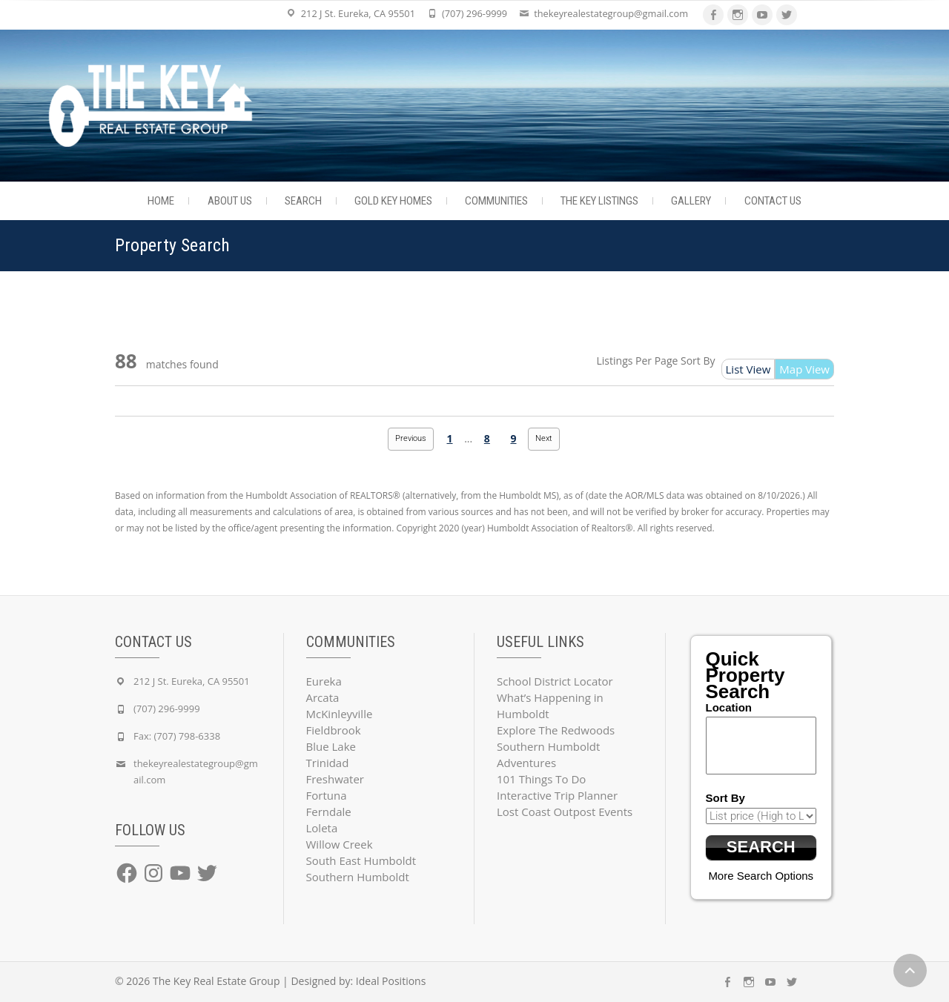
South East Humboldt (361, 860)
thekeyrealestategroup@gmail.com (611, 13)
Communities (496, 201)
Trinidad (327, 762)
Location (729, 707)
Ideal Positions (391, 981)
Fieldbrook (333, 730)
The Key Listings (599, 201)
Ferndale (328, 811)
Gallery (691, 201)
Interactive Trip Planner (557, 795)
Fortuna (326, 795)
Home (161, 201)
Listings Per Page (637, 361)
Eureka (324, 681)
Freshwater (335, 779)
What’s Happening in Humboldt (550, 705)
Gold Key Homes (393, 201)
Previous (410, 438)
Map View (804, 369)
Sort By (698, 361)
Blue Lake (331, 746)
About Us (230, 201)
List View (748, 369)
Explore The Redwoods (556, 730)
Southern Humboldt (357, 876)
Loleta (322, 827)
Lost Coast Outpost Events (564, 811)
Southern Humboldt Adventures (548, 754)
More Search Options (760, 875)
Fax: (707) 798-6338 (176, 736)
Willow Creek (339, 844)
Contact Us (772, 201)
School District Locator (555, 681)
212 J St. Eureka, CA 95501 (358, 13)
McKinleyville (339, 713)
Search (303, 201)
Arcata (323, 697)
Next (543, 438)
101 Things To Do (541, 779)
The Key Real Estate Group (216, 981)
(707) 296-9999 (474, 13)
